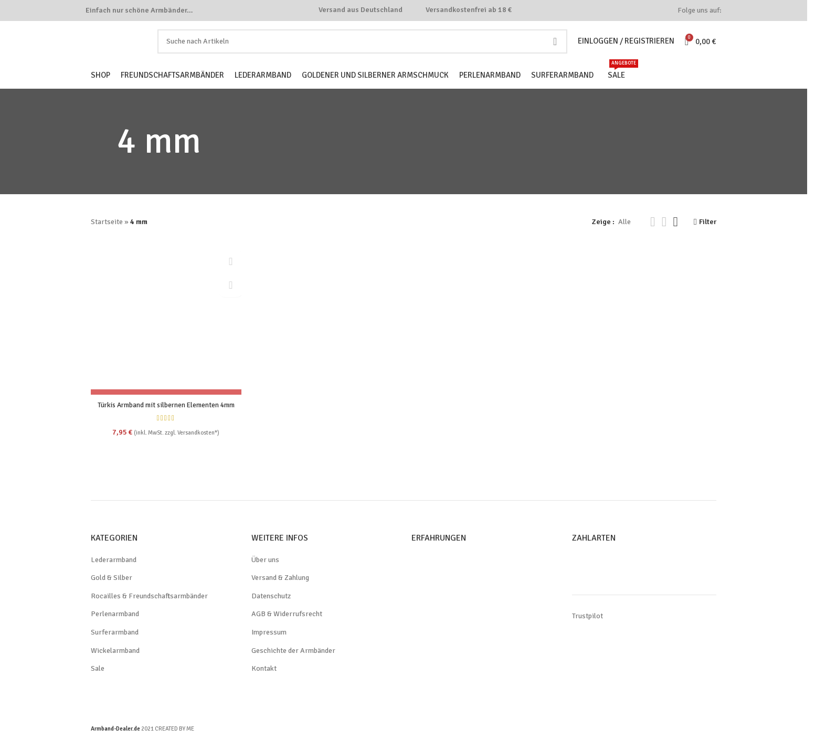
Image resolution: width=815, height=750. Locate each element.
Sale (98, 684)
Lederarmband (115, 575)
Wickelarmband (116, 666)
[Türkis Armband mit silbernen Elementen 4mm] (165, 333)
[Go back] (104, 155)
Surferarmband (115, 647)
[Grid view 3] (663, 236)
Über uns (266, 575)
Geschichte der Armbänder (295, 666)
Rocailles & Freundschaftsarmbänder (151, 611)
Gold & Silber (112, 593)
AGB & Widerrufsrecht (287, 630)
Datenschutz (271, 611)
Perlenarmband (116, 630)
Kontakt (263, 684)
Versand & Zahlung (282, 593)
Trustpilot (587, 631)
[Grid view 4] (674, 236)
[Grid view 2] (652, 236)
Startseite (106, 236)
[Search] (365, 49)
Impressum (269, 647)
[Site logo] (129, 49)
